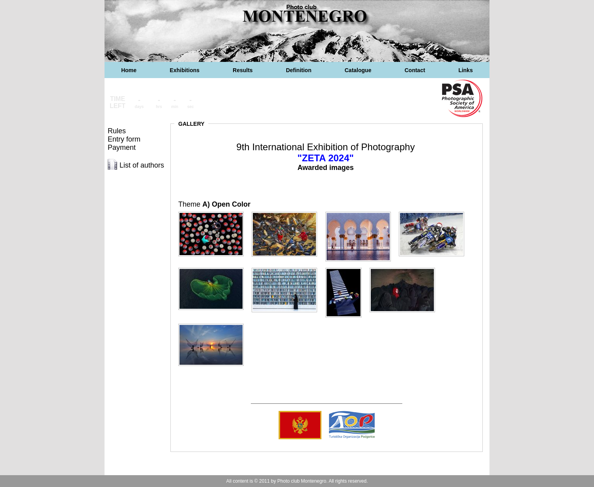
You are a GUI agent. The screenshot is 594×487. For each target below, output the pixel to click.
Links (465, 70)
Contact (415, 70)
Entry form (124, 139)
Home (128, 70)
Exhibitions (184, 70)
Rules (117, 131)
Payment (122, 147)
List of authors (142, 165)
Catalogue (358, 70)
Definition (299, 70)
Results (243, 70)
